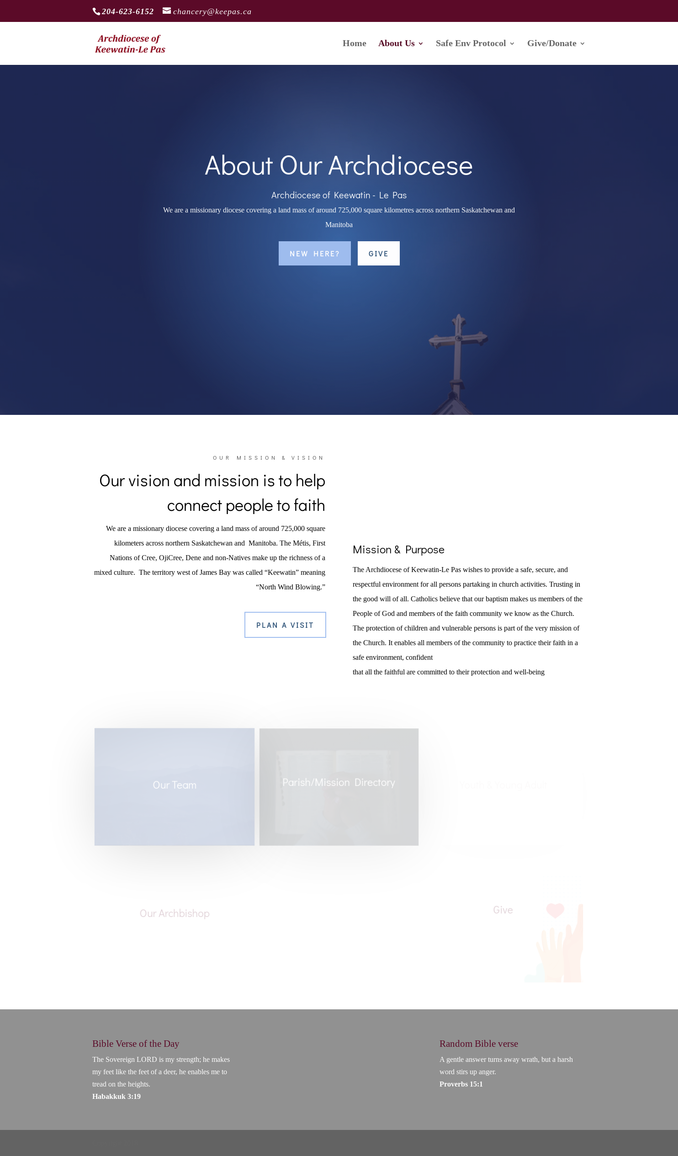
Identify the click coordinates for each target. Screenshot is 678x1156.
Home (354, 44)
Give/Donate (552, 44)
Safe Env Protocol (471, 44)
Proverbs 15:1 (461, 1084)
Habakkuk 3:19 (116, 1096)
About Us (396, 44)
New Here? (315, 253)
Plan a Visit (285, 625)
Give (379, 253)
